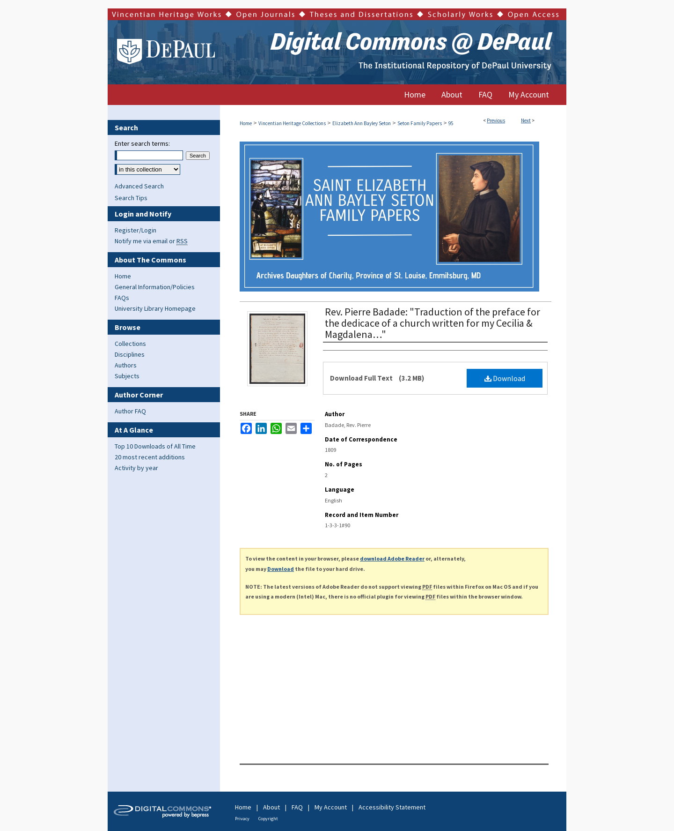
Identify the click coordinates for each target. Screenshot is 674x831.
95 (450, 123)
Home (246, 123)
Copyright (268, 819)
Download (504, 378)
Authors (126, 365)
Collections (130, 343)
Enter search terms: (142, 143)
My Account (331, 807)
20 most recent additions (150, 457)
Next (526, 120)
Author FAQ (130, 411)
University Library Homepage (155, 308)
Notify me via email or (151, 241)
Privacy (242, 819)
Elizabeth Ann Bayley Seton (361, 123)
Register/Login (135, 230)
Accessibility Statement (392, 807)
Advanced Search (139, 186)
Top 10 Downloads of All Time (155, 446)
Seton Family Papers (419, 123)
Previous (496, 120)
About (271, 807)
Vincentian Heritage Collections (292, 123)
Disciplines (130, 354)
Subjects (127, 376)
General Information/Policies (155, 287)
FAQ (297, 807)
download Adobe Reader (392, 558)
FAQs (122, 297)
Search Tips (131, 198)
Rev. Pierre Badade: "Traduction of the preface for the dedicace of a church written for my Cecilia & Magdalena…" (432, 323)
